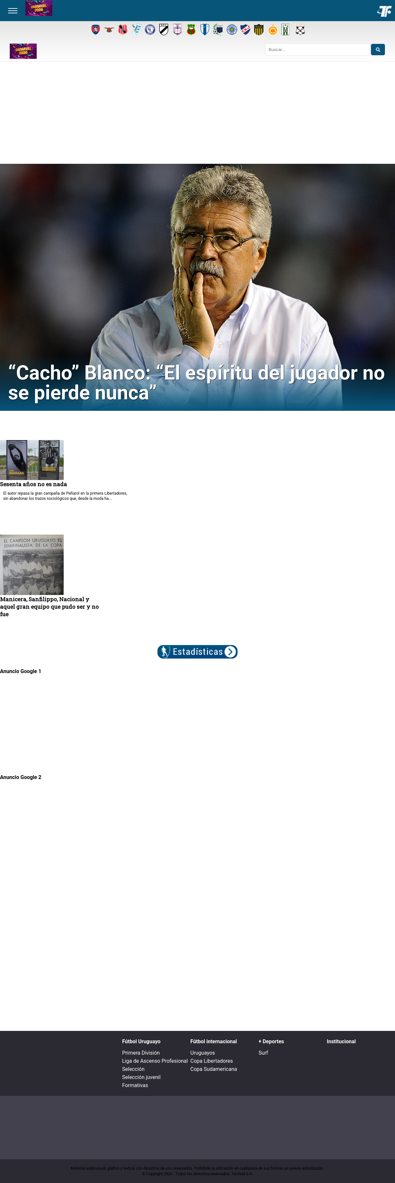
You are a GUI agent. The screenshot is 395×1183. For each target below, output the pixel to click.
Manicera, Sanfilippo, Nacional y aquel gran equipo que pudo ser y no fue (49, 606)
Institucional (341, 1041)
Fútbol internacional (213, 1041)
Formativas (135, 1085)
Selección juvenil (141, 1077)
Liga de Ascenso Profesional (155, 1061)
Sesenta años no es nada (33, 484)
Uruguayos (202, 1053)
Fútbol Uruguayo (141, 1041)
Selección (133, 1069)
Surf (263, 1053)
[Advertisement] (197, 115)
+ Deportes (271, 1041)
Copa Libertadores (211, 1061)
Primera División (141, 1053)
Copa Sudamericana (213, 1069)
